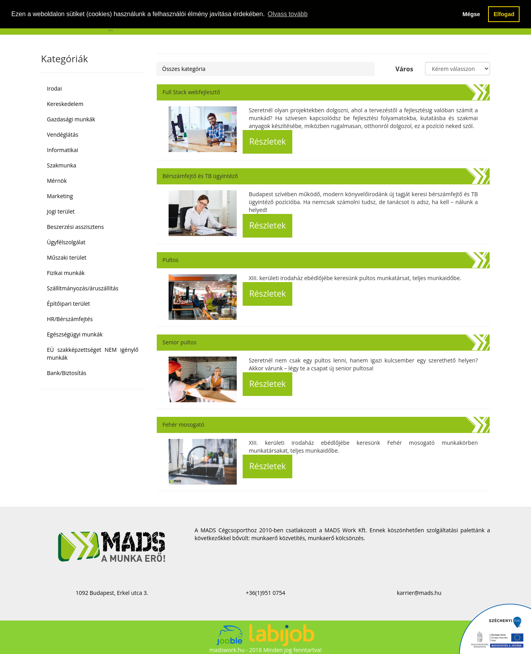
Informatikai (62, 150)
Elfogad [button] (504, 14)
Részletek (267, 141)
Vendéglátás (62, 134)
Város (404, 69)
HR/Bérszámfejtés (70, 319)
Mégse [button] (471, 14)
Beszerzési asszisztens (75, 226)
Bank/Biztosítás (66, 373)
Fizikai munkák (66, 273)
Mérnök (57, 180)
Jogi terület (61, 211)
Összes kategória (184, 68)
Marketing (60, 196)
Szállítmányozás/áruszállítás (83, 288)
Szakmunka (61, 165)
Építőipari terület (68, 303)
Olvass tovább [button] (287, 14)
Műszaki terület (66, 257)
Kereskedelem (65, 104)
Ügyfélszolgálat (66, 242)
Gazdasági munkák (71, 119)
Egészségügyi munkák (75, 334)
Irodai (54, 88)
